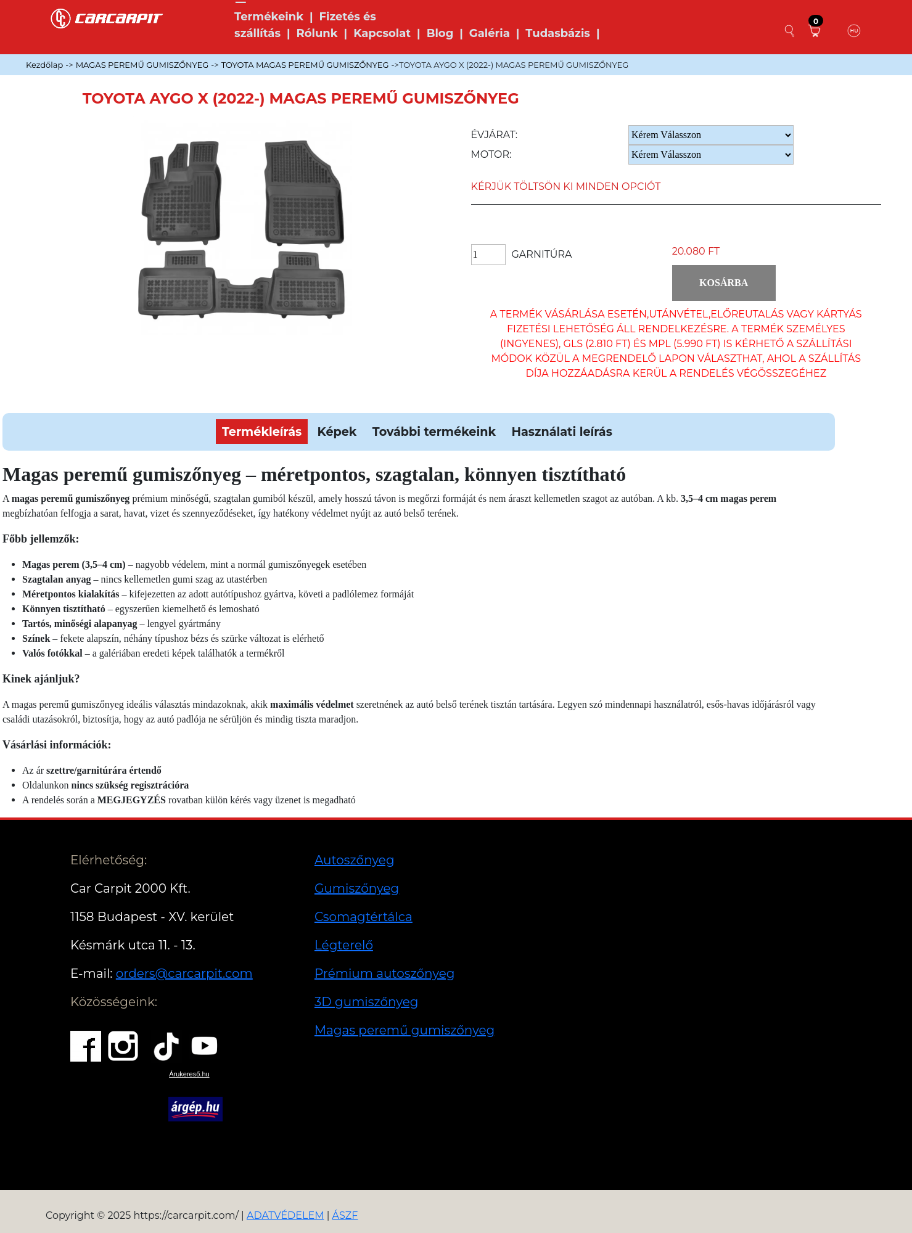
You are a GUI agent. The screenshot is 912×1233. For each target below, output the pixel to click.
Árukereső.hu (189, 1074)
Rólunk (317, 33)
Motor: (491, 154)
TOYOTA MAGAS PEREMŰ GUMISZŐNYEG (305, 65)
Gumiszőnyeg (356, 888)
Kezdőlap (44, 65)
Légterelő (343, 945)
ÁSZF (345, 1215)
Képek (337, 431)
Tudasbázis (557, 33)
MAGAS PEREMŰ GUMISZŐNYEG (142, 65)
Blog (440, 33)
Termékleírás (262, 431)
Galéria (489, 33)
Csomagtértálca (363, 916)
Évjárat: (494, 135)
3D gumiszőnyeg (366, 1001)
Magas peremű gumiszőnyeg (404, 1030)
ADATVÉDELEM (285, 1215)
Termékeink (268, 16)
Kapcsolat (382, 33)
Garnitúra (542, 254)
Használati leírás (561, 431)
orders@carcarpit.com (184, 973)
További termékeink (434, 431)
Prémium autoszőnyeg (384, 973)
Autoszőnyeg (354, 860)
